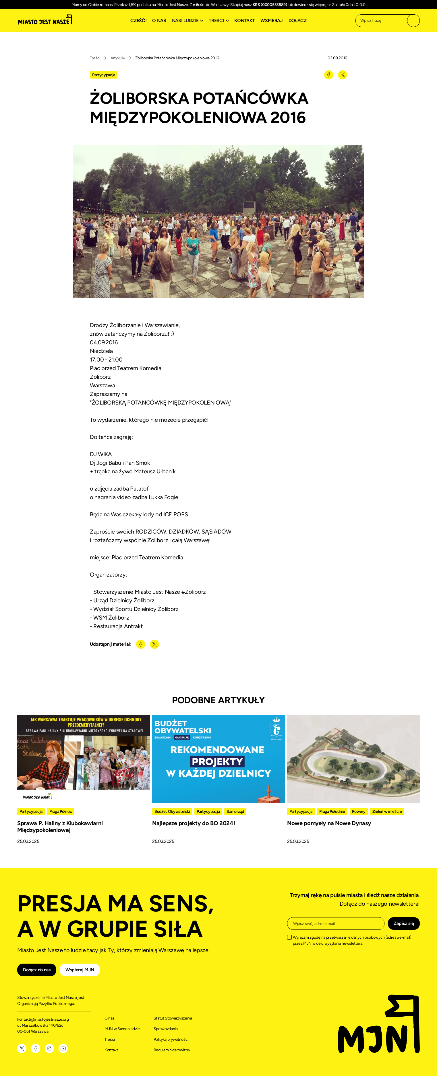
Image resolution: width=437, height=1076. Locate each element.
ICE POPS (175, 514)
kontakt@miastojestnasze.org (43, 1019)
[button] (188, 20)
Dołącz (298, 20)
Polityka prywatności (171, 1039)
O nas (159, 20)
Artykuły (118, 58)
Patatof (139, 488)
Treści (95, 58)
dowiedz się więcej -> (312, 4)
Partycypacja (103, 75)
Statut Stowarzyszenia (173, 1018)
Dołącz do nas (37, 969)
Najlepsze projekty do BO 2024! (193, 823)
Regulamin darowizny (172, 1050)
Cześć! (138, 20)
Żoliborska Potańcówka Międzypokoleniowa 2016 (177, 58)
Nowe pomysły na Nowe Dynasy (329, 823)
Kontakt (244, 20)
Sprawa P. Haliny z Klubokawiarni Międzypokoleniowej (60, 826)
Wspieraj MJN (79, 969)
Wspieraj (271, 20)
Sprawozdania (166, 1028)
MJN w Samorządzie (122, 1028)
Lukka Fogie (163, 497)
